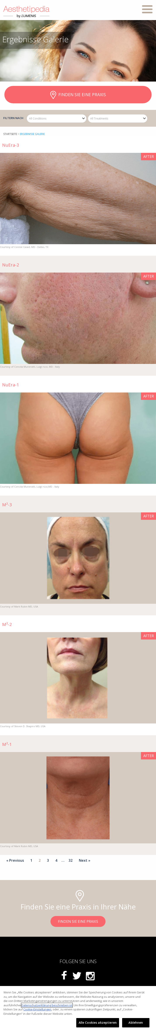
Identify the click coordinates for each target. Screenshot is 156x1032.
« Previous (15, 860)
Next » (84, 860)
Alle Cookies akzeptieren (98, 1022)
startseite (10, 134)
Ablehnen (135, 1022)
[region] (78, 1009)
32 (71, 860)
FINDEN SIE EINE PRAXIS (78, 95)
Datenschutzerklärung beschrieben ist (46, 1005)
